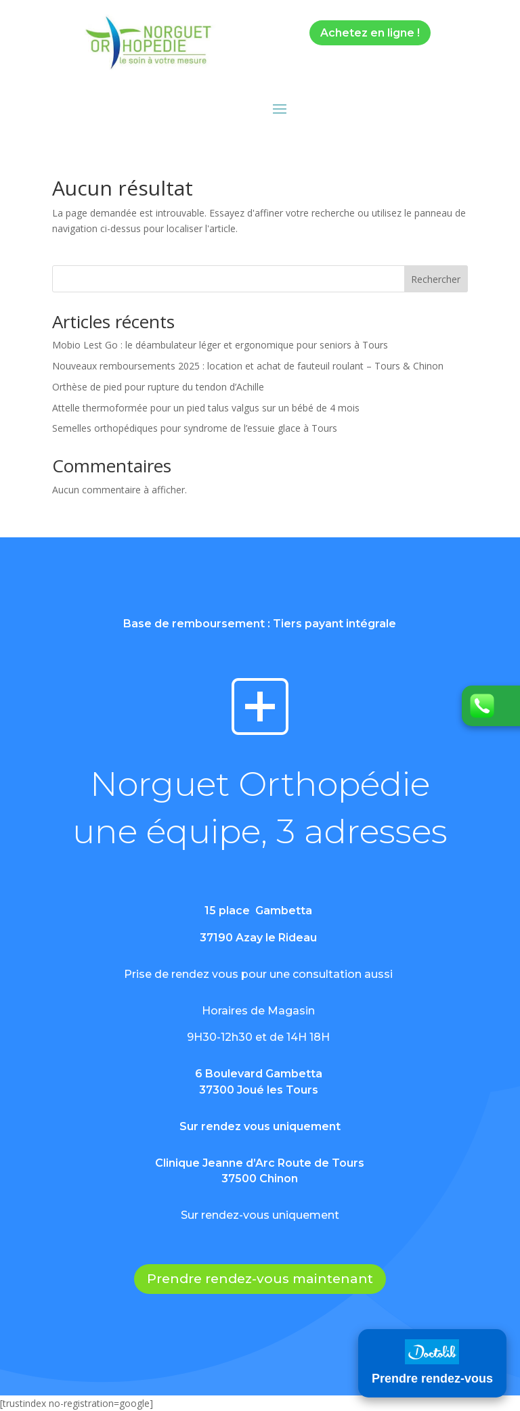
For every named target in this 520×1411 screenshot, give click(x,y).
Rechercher (435, 279)
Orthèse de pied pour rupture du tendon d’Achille (158, 386)
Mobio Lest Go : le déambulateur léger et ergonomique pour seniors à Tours (220, 344)
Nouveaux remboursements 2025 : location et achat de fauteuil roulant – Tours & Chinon (247, 365)
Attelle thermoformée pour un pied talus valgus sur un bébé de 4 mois (206, 407)
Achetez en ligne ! (370, 32)
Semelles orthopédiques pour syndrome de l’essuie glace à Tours (194, 428)
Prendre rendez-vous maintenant (260, 1278)
